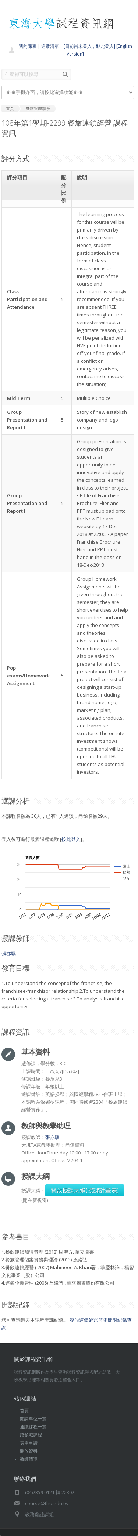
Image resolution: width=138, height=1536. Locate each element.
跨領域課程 (31, 1435)
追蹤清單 (50, 46)
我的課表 (27, 46)
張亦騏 (8, 953)
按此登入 (71, 839)
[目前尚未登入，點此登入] (89, 46)
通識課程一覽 (33, 1427)
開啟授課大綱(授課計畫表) (84, 1190)
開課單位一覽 (33, 1418)
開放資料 (29, 1451)
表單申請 (29, 1443)
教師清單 (29, 1459)
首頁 (24, 1410)
